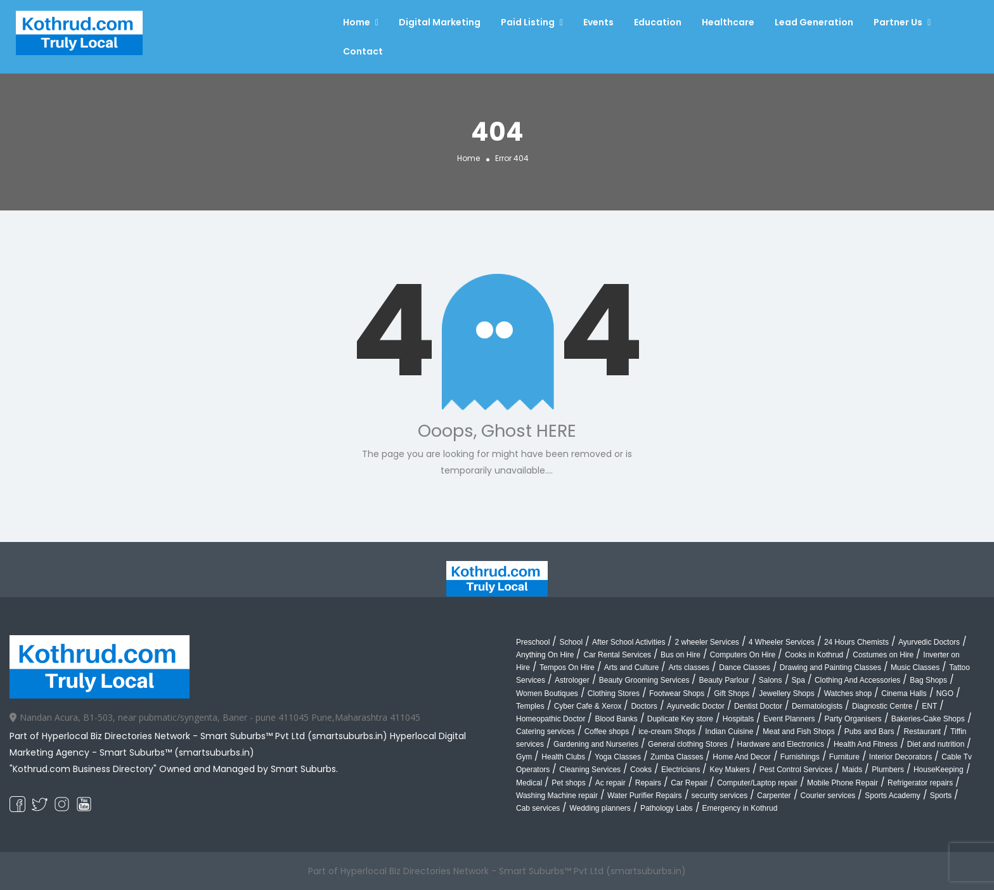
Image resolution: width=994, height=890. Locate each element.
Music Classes (915, 667)
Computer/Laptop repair (757, 782)
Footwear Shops (676, 693)
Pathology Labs (666, 808)
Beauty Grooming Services (644, 680)
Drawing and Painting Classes (830, 667)
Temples (530, 706)
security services (720, 795)
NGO (944, 693)
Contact (363, 51)
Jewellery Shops (786, 693)
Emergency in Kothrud (740, 808)
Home (356, 22)
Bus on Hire (680, 654)
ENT (929, 706)
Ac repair (610, 782)
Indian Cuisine (729, 731)
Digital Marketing (440, 22)
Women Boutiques (547, 693)
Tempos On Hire (567, 667)
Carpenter (774, 795)
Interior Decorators (900, 756)
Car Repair (689, 782)
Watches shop (848, 693)
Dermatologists (817, 706)
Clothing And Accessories (857, 680)
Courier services (828, 795)
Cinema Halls (903, 693)
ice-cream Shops (666, 731)
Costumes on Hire (883, 654)
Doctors (644, 706)
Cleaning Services (590, 769)
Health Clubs (563, 756)
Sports (941, 795)
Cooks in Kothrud (814, 654)
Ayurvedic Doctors (929, 642)
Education (657, 22)
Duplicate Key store (680, 718)
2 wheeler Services (706, 642)
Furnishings (800, 756)
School (571, 642)
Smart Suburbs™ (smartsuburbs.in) (177, 752)
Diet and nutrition (936, 744)
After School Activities (628, 642)
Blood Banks (616, 718)
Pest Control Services (795, 769)
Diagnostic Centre (882, 706)
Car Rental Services (617, 654)
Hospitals (738, 718)
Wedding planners (600, 808)
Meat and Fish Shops (798, 731)
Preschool (533, 642)
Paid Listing (528, 22)
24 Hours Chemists (856, 642)
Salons (770, 680)
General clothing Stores (687, 744)
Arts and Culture (631, 667)
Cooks (641, 769)
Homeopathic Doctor (550, 718)
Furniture (844, 756)
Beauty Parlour (724, 680)
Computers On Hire (742, 654)
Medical (529, 782)
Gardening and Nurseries (595, 744)
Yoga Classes (618, 756)
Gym (524, 756)
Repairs (648, 782)
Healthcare (728, 22)
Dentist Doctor (758, 706)
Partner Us (898, 22)
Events (598, 22)
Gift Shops (731, 693)
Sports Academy (892, 795)
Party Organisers (853, 718)
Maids (852, 769)
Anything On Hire (545, 654)
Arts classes (688, 667)
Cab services (538, 808)
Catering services (545, 731)
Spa (798, 680)
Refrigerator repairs (920, 782)
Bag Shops (928, 680)
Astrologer (572, 680)
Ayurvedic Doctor (696, 706)
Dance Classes (744, 667)
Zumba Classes (676, 756)
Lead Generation (814, 22)
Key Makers (729, 769)
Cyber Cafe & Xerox (588, 706)
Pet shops (568, 782)
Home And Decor (741, 756)
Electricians (680, 769)
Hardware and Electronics (780, 744)
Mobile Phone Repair (842, 782)
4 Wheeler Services (782, 642)
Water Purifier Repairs (644, 795)
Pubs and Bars (869, 731)
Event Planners (789, 718)
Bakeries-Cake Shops (928, 718)
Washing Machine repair (557, 795)
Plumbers (888, 769)
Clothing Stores (614, 693)
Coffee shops (606, 731)
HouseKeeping (938, 769)
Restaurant (922, 731)
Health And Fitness (866, 744)
